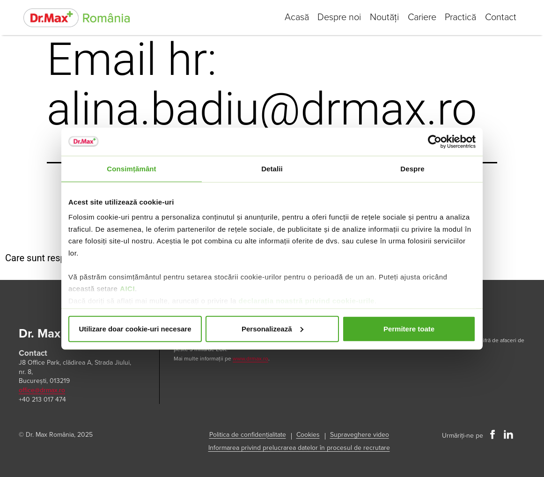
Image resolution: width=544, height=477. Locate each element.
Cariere (420, 17)
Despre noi (336, 17)
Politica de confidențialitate (247, 435)
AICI (127, 289)
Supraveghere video (359, 435)
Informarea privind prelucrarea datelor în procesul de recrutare (299, 448)
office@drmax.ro (42, 390)
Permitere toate (408, 328)
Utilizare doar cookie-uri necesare (135, 328)
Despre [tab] (412, 168)
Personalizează (272, 328)
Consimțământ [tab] (131, 168)
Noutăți (382, 17)
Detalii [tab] (272, 168)
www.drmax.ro (250, 358)
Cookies (308, 435)
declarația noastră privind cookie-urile (306, 300)
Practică (459, 17)
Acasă (293, 17)
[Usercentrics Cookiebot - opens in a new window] (435, 141)
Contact (500, 17)
